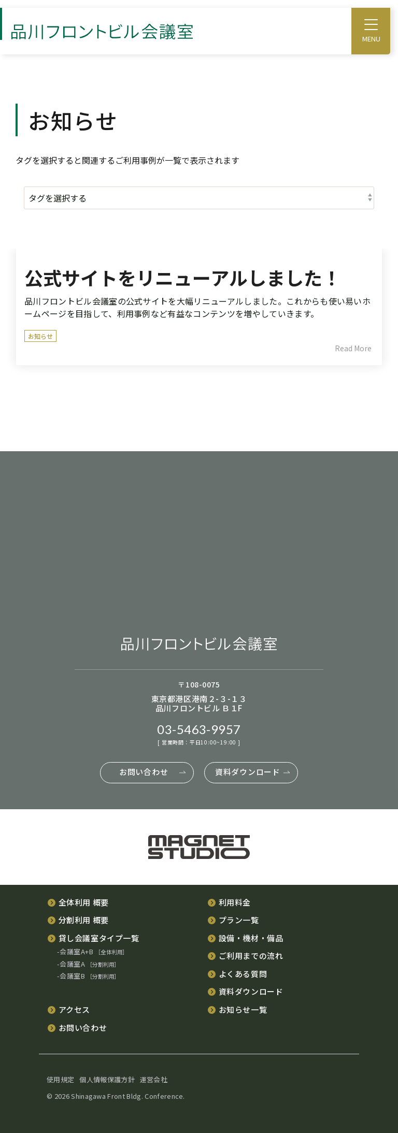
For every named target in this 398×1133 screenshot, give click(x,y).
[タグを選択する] (199, 198)
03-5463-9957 (199, 729)
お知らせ (40, 336)
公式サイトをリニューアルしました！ (182, 277)
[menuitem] (78, 902)
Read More (353, 348)
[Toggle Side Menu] (371, 24)
